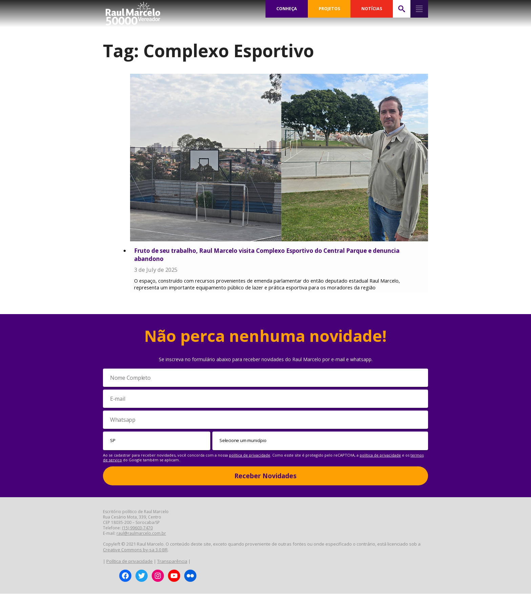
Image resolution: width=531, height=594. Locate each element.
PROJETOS (329, 9)
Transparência (172, 561)
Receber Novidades (265, 475)
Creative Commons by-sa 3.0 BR (135, 550)
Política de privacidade (129, 561)
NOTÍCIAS (372, 9)
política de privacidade (249, 455)
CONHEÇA (287, 9)
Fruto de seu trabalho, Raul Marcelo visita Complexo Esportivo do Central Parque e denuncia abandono (267, 255)
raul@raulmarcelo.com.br (141, 533)
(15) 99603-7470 (137, 528)
